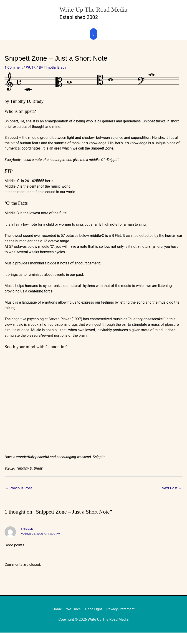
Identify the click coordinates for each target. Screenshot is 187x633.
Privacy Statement (121, 609)
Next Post (172, 488)
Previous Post (18, 488)
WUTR (32, 67)
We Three (72, 609)
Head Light (93, 609)
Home (56, 609)
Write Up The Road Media (93, 8)
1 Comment (14, 67)
